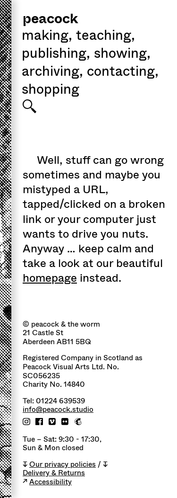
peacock (50, 19)
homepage (50, 278)
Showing (122, 54)
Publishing (56, 54)
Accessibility (50, 482)
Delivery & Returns (54, 473)
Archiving (52, 72)
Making (47, 36)
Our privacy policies (62, 464)
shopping (50, 90)
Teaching (105, 36)
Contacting (123, 72)
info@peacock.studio (58, 409)
